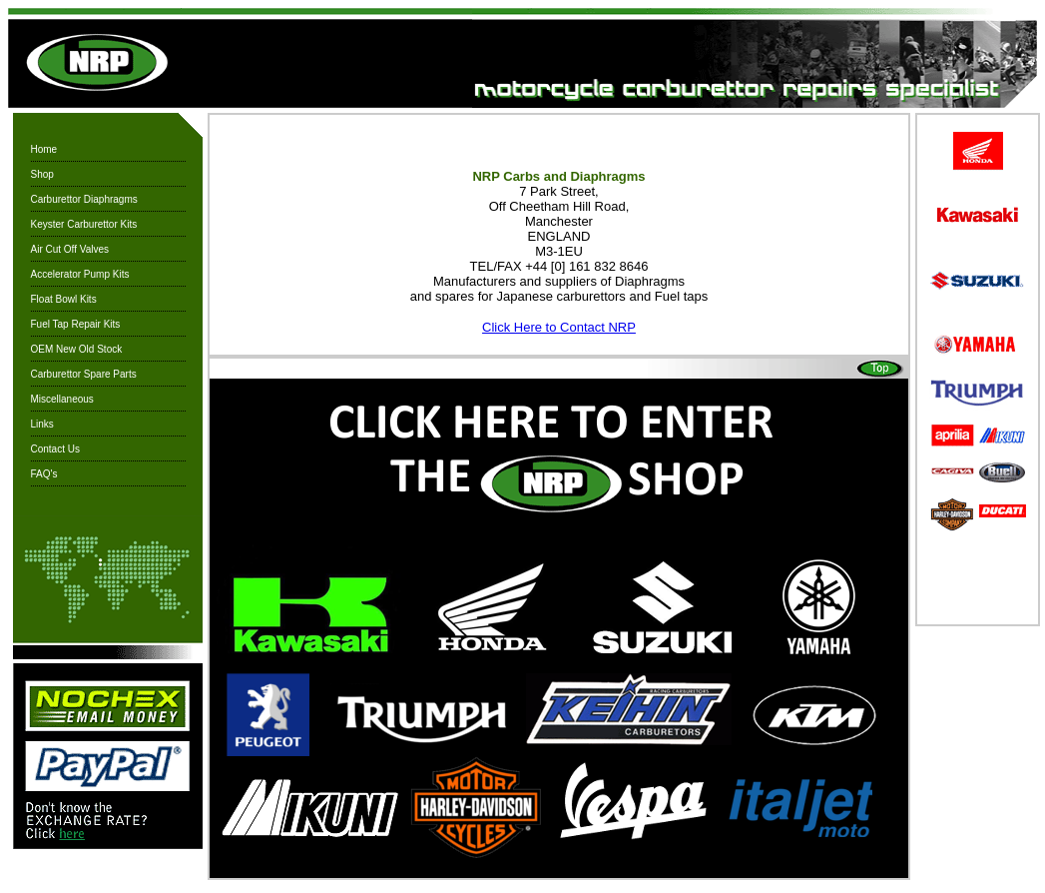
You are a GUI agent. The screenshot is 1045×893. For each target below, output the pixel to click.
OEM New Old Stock (77, 349)
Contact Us (55, 449)
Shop (42, 174)
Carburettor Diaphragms (84, 199)
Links (42, 424)
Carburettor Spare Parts (84, 374)
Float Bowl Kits (64, 299)
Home (44, 149)
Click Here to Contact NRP (559, 327)
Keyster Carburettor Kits (84, 224)
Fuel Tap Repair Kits (76, 324)
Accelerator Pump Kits (80, 274)
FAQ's (44, 473)
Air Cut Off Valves (70, 249)
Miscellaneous (62, 399)
